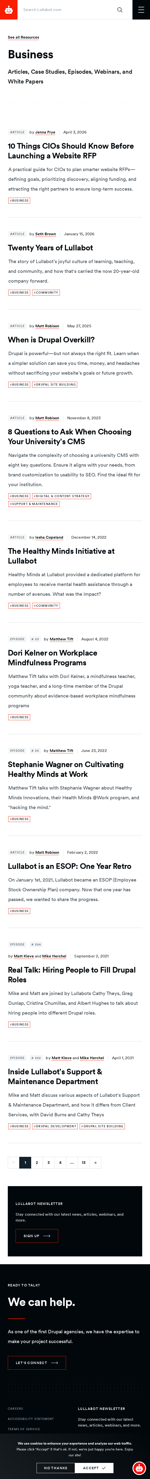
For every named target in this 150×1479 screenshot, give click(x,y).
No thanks (55, 1468)
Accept (91, 1468)
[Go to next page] (95, 1163)
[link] (19, 201)
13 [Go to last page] (83, 1162)
